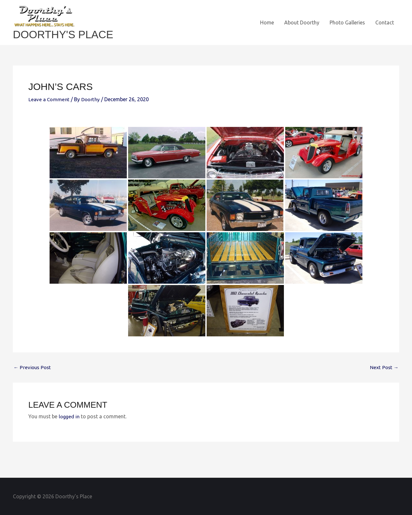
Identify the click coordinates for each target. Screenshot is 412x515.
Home (267, 22)
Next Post (384, 367)
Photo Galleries (347, 22)
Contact (384, 22)
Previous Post (33, 367)
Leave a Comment (49, 99)
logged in (69, 416)
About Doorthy (301, 22)
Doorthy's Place (66, 34)
